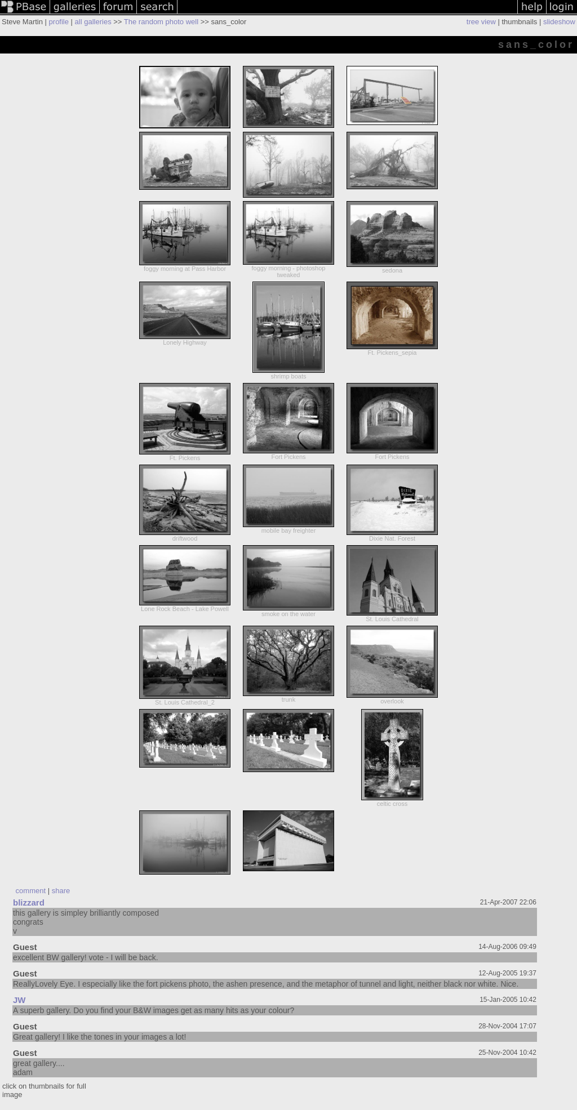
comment (31, 890)
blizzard (29, 902)
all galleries (93, 21)
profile (59, 21)
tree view (481, 21)
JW (19, 1000)
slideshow (559, 21)
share (61, 890)
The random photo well (161, 21)
